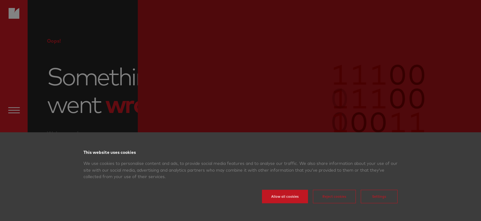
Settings (379, 205)
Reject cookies (334, 205)
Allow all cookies (285, 205)
